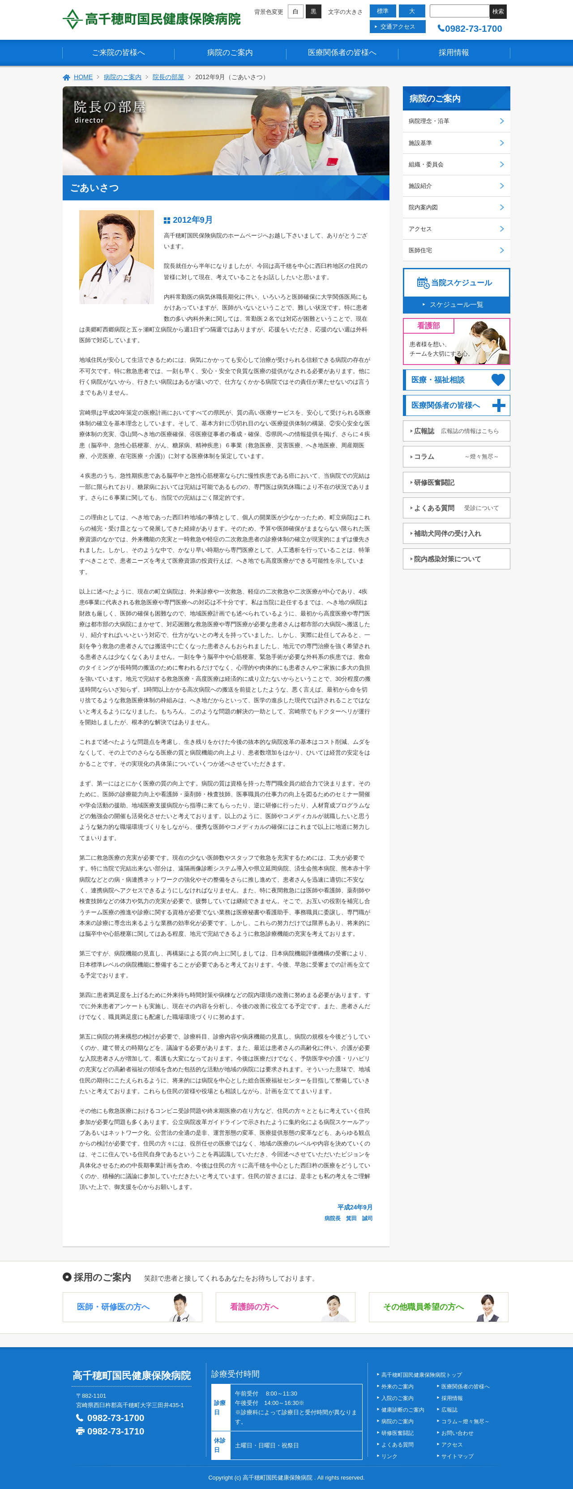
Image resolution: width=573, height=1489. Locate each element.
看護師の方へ (254, 1306)
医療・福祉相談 (438, 380)
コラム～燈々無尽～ (465, 1421)
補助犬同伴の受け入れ (447, 533)
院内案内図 (423, 207)
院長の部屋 (168, 77)
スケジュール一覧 (456, 304)
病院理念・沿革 (429, 121)
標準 (383, 11)
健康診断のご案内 (402, 1410)
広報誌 (456, 431)
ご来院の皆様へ (118, 52)
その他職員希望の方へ (423, 1306)
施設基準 (420, 143)
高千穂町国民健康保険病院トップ (421, 1375)
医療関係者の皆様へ (342, 52)
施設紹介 (420, 185)
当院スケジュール (461, 283)
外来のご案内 (397, 1386)
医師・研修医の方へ (113, 1306)
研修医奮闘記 (434, 482)
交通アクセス (398, 26)
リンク (389, 1456)
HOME (83, 77)
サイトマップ (457, 1456)
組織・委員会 (426, 164)
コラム (456, 456)
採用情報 (454, 52)
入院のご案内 (397, 1398)
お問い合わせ (457, 1433)
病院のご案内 (230, 52)
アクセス (420, 228)
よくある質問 (456, 508)
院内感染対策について (447, 559)
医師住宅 (420, 250)
